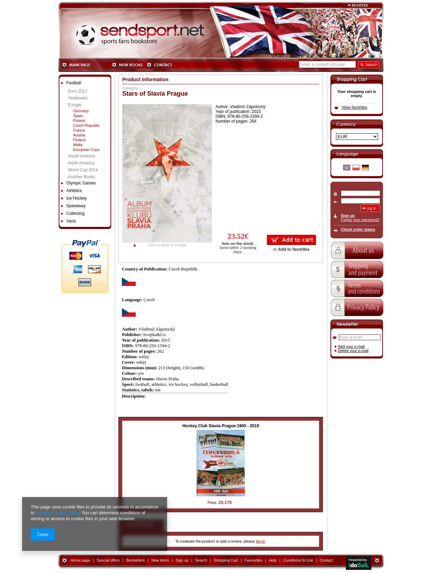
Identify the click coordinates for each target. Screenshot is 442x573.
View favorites (354, 107)
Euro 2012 (77, 91)
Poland (79, 120)
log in (260, 541)
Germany (81, 111)
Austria (79, 135)
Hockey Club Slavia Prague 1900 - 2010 (220, 425)
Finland (79, 140)
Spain (78, 116)
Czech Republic (86, 125)
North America (81, 163)
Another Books (81, 176)
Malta (78, 145)
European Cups (86, 149)
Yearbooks (77, 98)
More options (288, 72)
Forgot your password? (360, 220)
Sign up (348, 215)
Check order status (358, 229)
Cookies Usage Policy (57, 512)
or (291, 249)
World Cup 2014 (83, 170)
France (79, 130)
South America (81, 156)
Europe (74, 105)
